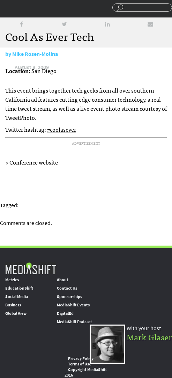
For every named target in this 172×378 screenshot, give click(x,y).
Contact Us (67, 288)
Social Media (16, 296)
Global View (16, 313)
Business (13, 305)
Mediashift (34, 8)
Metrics (12, 280)
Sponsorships (69, 296)
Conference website (33, 162)
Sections (8, 8)
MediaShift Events (73, 305)
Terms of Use (79, 364)
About (62, 280)
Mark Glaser (149, 336)
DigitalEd (65, 313)
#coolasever (61, 129)
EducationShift (19, 288)
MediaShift (30, 268)
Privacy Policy (81, 358)
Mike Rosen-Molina (35, 54)
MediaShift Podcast (74, 322)
